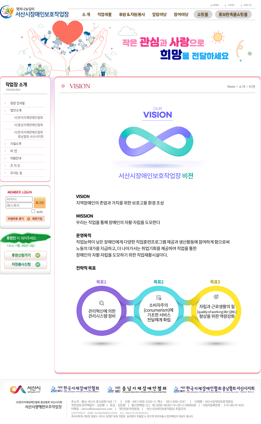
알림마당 (159, 14)
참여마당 (181, 14)
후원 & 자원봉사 (132, 14)
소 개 (86, 14)
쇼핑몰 (202, 13)
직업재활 (104, 14)
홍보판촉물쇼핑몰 (233, 13)
